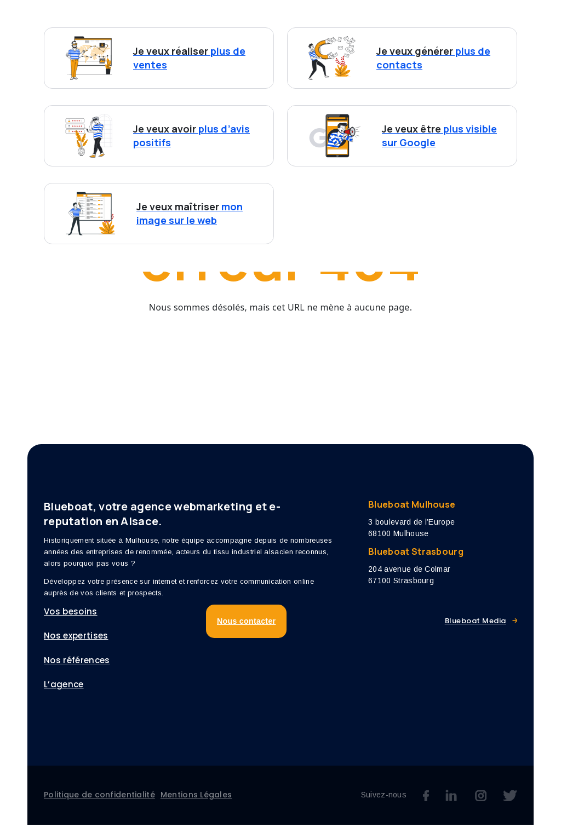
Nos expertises (321, 20)
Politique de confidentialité (99, 808)
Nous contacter (248, 44)
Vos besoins (229, 20)
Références (399, 20)
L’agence (466, 20)
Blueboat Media (475, 635)
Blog (517, 20)
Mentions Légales (196, 808)
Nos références (77, 674)
